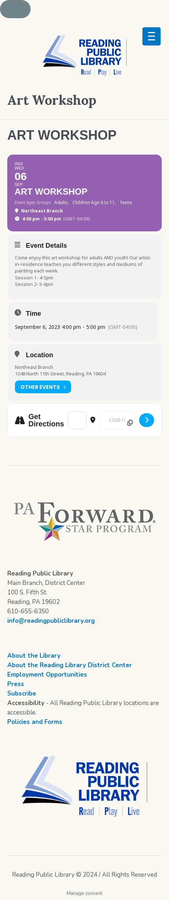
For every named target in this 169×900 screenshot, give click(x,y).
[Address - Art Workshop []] (77, 420)
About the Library (33, 656)
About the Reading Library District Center (69, 665)
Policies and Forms (34, 722)
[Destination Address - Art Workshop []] (117, 420)
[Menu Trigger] (151, 36)
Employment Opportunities (47, 674)
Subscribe (21, 693)
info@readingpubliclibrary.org (51, 621)
